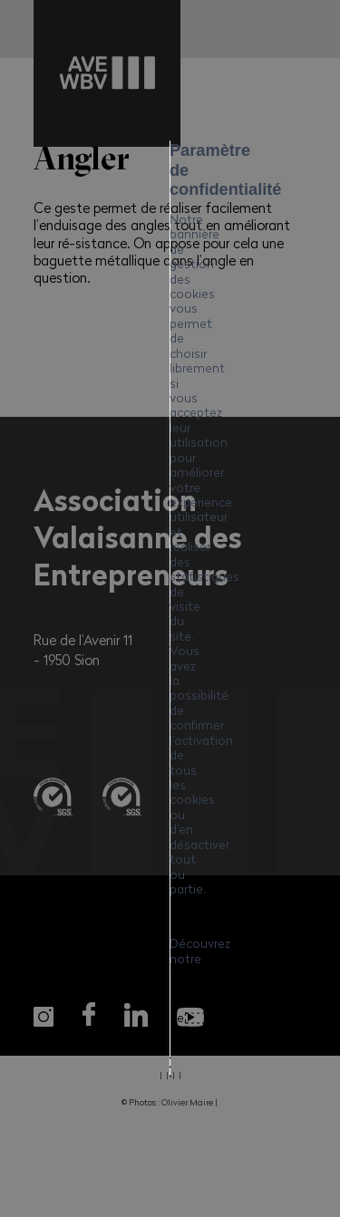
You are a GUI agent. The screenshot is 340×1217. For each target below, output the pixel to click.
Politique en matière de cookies (146, 646)
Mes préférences (170, 792)
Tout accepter (170, 698)
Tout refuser (170, 745)
